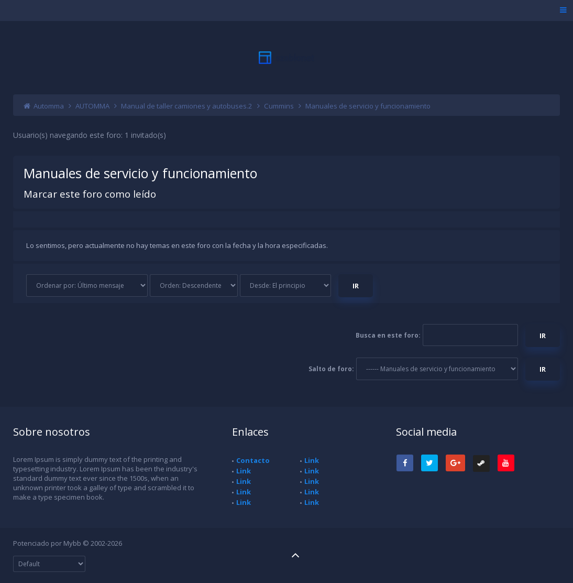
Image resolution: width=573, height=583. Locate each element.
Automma (49, 106)
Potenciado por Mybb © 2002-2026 (67, 543)
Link (243, 471)
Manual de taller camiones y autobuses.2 (186, 106)
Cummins (279, 106)
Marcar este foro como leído (90, 193)
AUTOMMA (92, 106)
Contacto (253, 460)
